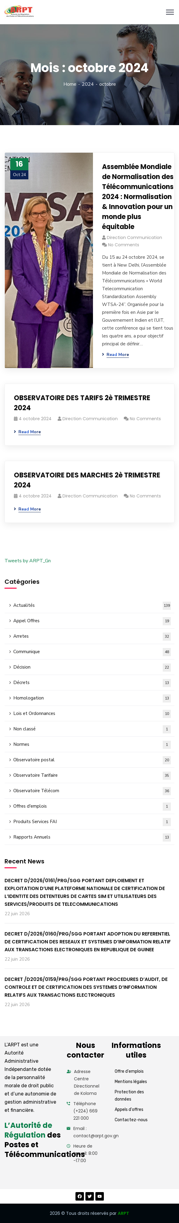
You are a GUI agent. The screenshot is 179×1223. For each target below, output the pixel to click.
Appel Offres (92, 621)
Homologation (92, 698)
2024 (88, 84)
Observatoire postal (92, 760)
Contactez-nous (131, 1119)
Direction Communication (134, 237)
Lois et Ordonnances (92, 714)
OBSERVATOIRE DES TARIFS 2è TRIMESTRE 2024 (82, 403)
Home (69, 84)
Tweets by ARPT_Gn (28, 560)
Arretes (92, 637)
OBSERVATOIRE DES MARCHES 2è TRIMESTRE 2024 (87, 480)
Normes (92, 745)
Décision (92, 667)
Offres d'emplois (92, 807)
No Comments (123, 245)
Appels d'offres (129, 1109)
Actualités (92, 606)
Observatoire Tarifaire (92, 776)
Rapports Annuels (92, 837)
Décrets (92, 683)
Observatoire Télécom (92, 791)
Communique (92, 652)
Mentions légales (131, 1081)
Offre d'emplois (129, 1071)
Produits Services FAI (92, 822)
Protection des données (129, 1095)
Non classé (92, 729)
